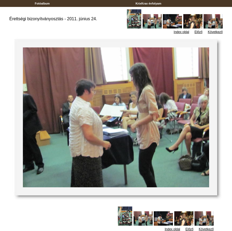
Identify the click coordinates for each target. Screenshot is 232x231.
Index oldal (181, 32)
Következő (215, 32)
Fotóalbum (42, 3)
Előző (198, 32)
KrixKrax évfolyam (148, 3)
